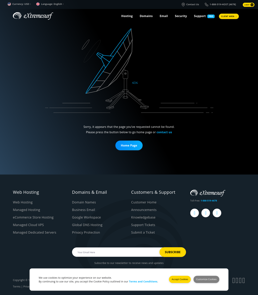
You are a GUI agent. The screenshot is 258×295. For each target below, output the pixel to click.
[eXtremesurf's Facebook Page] (194, 213)
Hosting (127, 16)
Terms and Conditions (143, 281)
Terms (16, 286)
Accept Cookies (180, 279)
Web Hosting (23, 202)
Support (200, 16)
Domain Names (84, 202)
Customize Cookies (206, 279)
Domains (146, 16)
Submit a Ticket (143, 232)
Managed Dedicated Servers (34, 232)
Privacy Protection (86, 232)
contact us (164, 132)
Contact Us (190, 4)
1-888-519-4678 (209, 200)
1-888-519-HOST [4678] (220, 4)
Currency (19, 4)
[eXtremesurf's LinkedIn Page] (217, 213)
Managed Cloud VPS (28, 225)
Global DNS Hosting (87, 225)
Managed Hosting (26, 210)
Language (50, 4)
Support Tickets (143, 225)
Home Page (129, 145)
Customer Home (144, 202)
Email (164, 16)
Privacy (27, 286)
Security (181, 16)
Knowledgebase (143, 217)
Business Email (83, 210)
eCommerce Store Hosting (33, 217)
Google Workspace (86, 217)
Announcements (144, 210)
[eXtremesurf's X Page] (205, 213)
